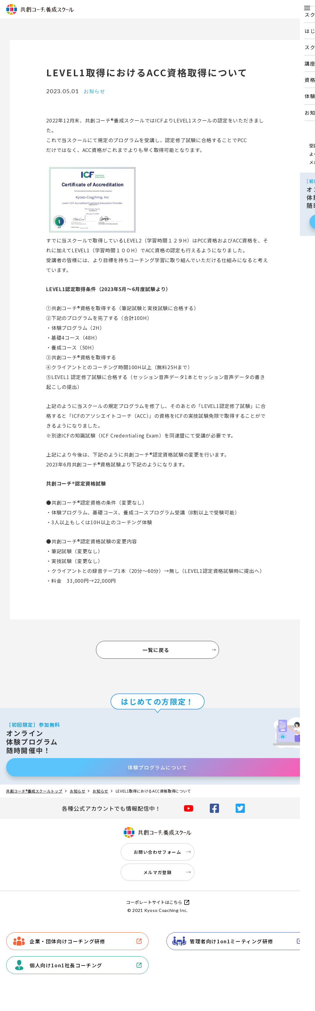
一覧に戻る (155, 649)
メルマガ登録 (157, 872)
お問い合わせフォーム (157, 852)
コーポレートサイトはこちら (154, 902)
